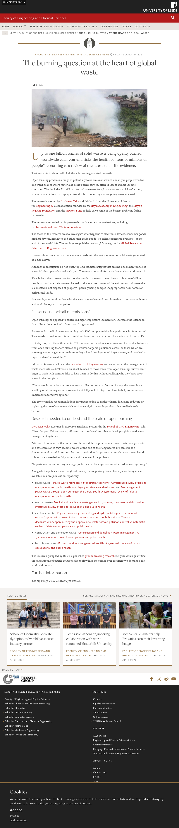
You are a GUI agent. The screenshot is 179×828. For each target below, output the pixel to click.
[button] (173, 18)
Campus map (99, 772)
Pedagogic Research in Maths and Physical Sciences (119, 749)
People (126, 26)
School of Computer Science (19, 717)
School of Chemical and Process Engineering (27, 704)
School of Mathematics (16, 726)
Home (5, 26)
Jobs (95, 781)
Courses (97, 699)
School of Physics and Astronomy (21, 735)
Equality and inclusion (104, 704)
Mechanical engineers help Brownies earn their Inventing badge (143, 638)
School (18, 26)
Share (39, 85)
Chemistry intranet (103, 745)
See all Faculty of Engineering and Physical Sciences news (125, 595)
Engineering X (44, 206)
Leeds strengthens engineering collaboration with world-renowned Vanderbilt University (89, 638)
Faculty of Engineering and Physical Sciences (34, 17)
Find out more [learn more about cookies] (18, 820)
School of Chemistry (15, 708)
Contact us (142, 26)
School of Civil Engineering (87, 364)
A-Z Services (99, 736)
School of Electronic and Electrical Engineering (28, 721)
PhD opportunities (102, 708)
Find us (96, 777)
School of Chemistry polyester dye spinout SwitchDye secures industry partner (32, 638)
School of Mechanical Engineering (22, 730)
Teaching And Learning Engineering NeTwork (116, 753)
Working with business (82, 26)
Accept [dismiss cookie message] (16, 810)
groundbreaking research (100, 556)
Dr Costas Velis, (41, 426)
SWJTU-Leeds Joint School (107, 721)
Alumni (96, 768)
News (13, 33)
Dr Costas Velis (70, 201)
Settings (14, 815)
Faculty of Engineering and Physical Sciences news (72, 54)
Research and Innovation (46, 26)
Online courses (100, 717)
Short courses (100, 712)
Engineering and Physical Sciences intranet (115, 740)
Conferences (109, 26)
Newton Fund (74, 210)
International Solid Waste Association (58, 227)
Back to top (11, 670)
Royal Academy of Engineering (109, 206)
